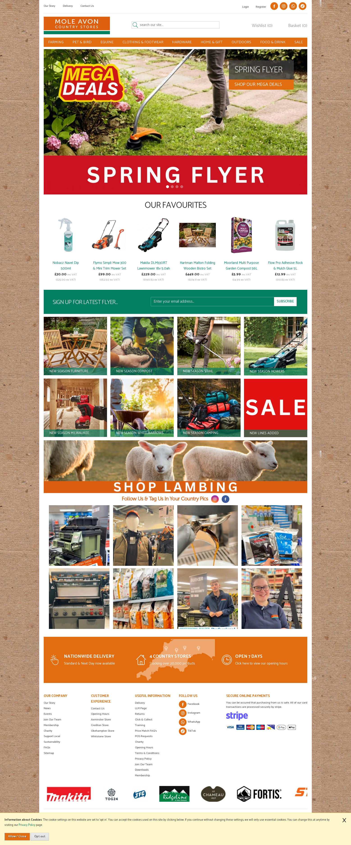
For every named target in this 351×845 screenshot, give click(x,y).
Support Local (52, 736)
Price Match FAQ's (146, 731)
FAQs (47, 747)
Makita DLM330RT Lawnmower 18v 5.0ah (153, 265)
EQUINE (107, 42)
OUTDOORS (241, 42)
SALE (298, 42)
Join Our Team (52, 719)
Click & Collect (143, 719)
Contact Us (87, 6)
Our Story (49, 6)
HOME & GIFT (212, 42)
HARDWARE (182, 42)
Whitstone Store (101, 736)
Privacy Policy (143, 758)
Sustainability (52, 742)
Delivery (68, 6)
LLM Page (141, 708)
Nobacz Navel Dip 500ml (65, 265)
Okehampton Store (102, 731)
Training (140, 725)
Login (245, 7)
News (47, 708)
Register (261, 7)
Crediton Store (100, 725)
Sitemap (49, 753)
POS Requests (144, 736)
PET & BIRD (82, 42)
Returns (140, 714)
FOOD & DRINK (272, 42)
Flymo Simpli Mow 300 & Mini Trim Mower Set (109, 265)
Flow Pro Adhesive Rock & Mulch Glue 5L (285, 265)
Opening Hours (100, 714)
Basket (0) (297, 26)
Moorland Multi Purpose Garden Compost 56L (241, 265)
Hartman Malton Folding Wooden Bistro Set (197, 265)
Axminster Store (101, 719)
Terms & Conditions (147, 753)
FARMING (56, 42)
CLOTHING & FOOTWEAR (143, 42)
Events (48, 714)
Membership (51, 725)
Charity (48, 731)
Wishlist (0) (262, 26)
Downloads (142, 769)
